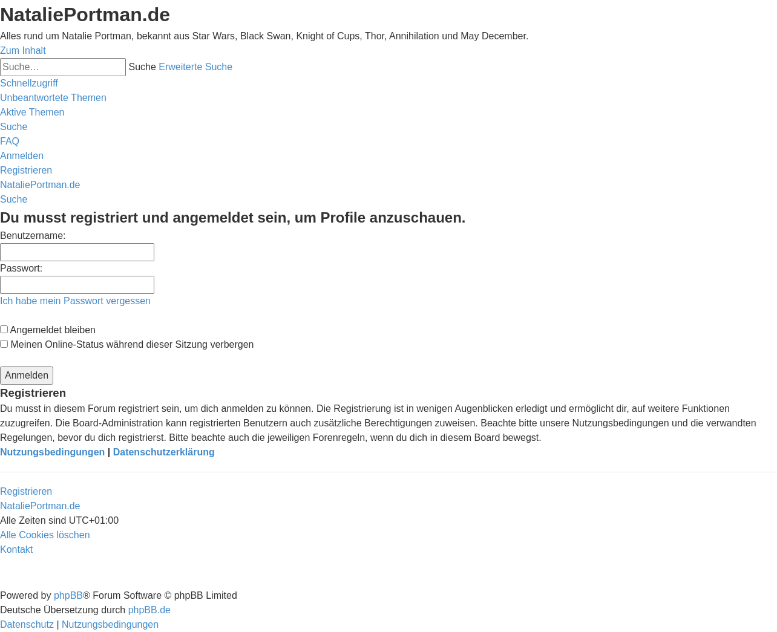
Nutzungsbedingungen (52, 452)
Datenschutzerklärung (164, 452)
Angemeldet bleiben (48, 330)
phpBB (68, 595)
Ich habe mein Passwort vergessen (75, 301)
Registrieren (26, 491)
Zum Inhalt (23, 50)
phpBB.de (149, 610)
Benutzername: (33, 235)
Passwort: (21, 268)
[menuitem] (53, 98)
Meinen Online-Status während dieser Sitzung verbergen (127, 344)
